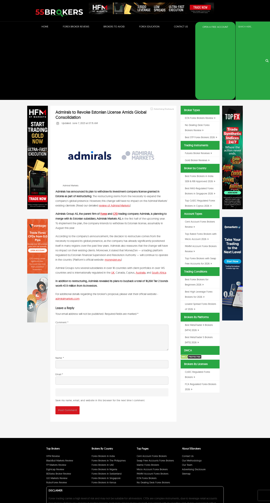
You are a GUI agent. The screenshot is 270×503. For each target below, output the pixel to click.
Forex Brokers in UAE (103, 397)
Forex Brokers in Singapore (106, 410)
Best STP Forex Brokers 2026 (200, 69)
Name (59, 290)
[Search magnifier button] (267, 27)
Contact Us (181, 26)
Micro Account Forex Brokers (152, 401)
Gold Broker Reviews (196, 92)
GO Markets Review (56, 410)
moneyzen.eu (113, 192)
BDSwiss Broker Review (58, 406)
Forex (103, 146)
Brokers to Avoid (114, 26)
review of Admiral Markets (114, 138)
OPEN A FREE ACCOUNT (215, 26)
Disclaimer (204, 491)
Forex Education (149, 26)
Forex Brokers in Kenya (104, 415)
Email (59, 306)
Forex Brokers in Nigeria (104, 401)
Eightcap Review (55, 401)
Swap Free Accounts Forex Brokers (155, 393)
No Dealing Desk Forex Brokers (153, 415)
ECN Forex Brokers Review (199, 50)
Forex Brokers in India (103, 388)
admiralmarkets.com (67, 231)
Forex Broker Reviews (76, 26)
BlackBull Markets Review (59, 393)
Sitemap (186, 406)
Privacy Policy (192, 491)
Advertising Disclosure (194, 401)
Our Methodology (192, 393)
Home (44, 26)
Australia (141, 205)
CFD (115, 146)
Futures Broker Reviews (197, 85)
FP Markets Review (56, 397)
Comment (61, 255)
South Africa (159, 205)
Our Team (187, 397)
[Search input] (250, 27)
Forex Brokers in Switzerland (107, 406)
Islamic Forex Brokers (148, 397)
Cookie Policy (216, 491)
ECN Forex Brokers (147, 410)
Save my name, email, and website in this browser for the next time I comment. (100, 332)
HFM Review (53, 388)
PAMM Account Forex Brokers (152, 406)
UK (113, 205)
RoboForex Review (56, 415)
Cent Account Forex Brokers (152, 388)
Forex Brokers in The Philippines (109, 393)
